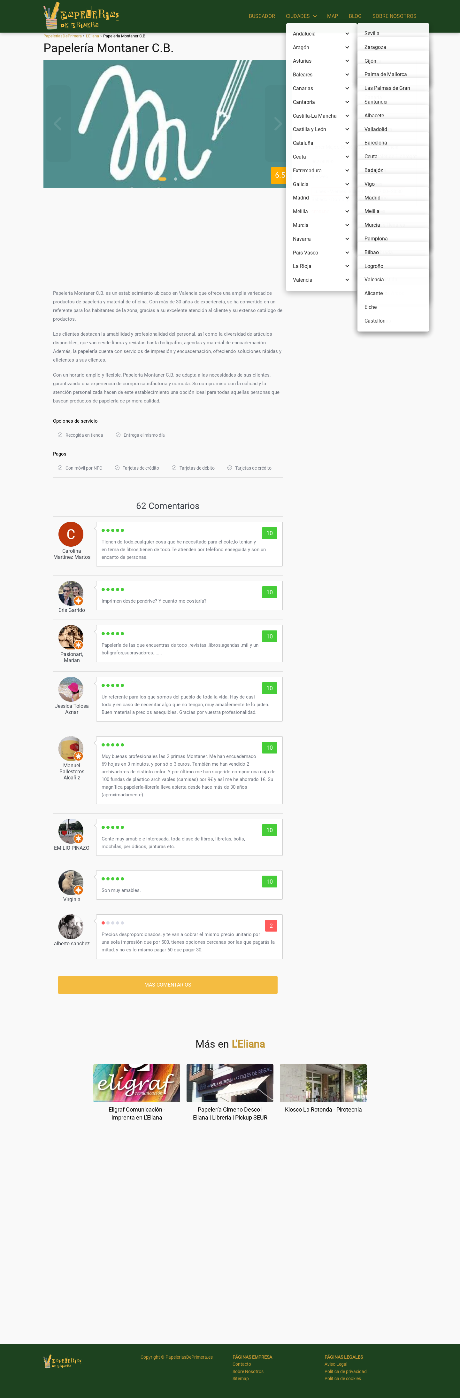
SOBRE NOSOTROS (394, 16)
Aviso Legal (336, 1364)
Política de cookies (343, 1378)
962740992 (322, 162)
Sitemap (241, 1378)
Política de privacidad (346, 1371)
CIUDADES (298, 16)
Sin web (319, 176)
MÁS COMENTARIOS (167, 985)
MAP (332, 16)
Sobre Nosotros (248, 1371)
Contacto (242, 1364)
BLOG (355, 16)
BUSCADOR (262, 16)
